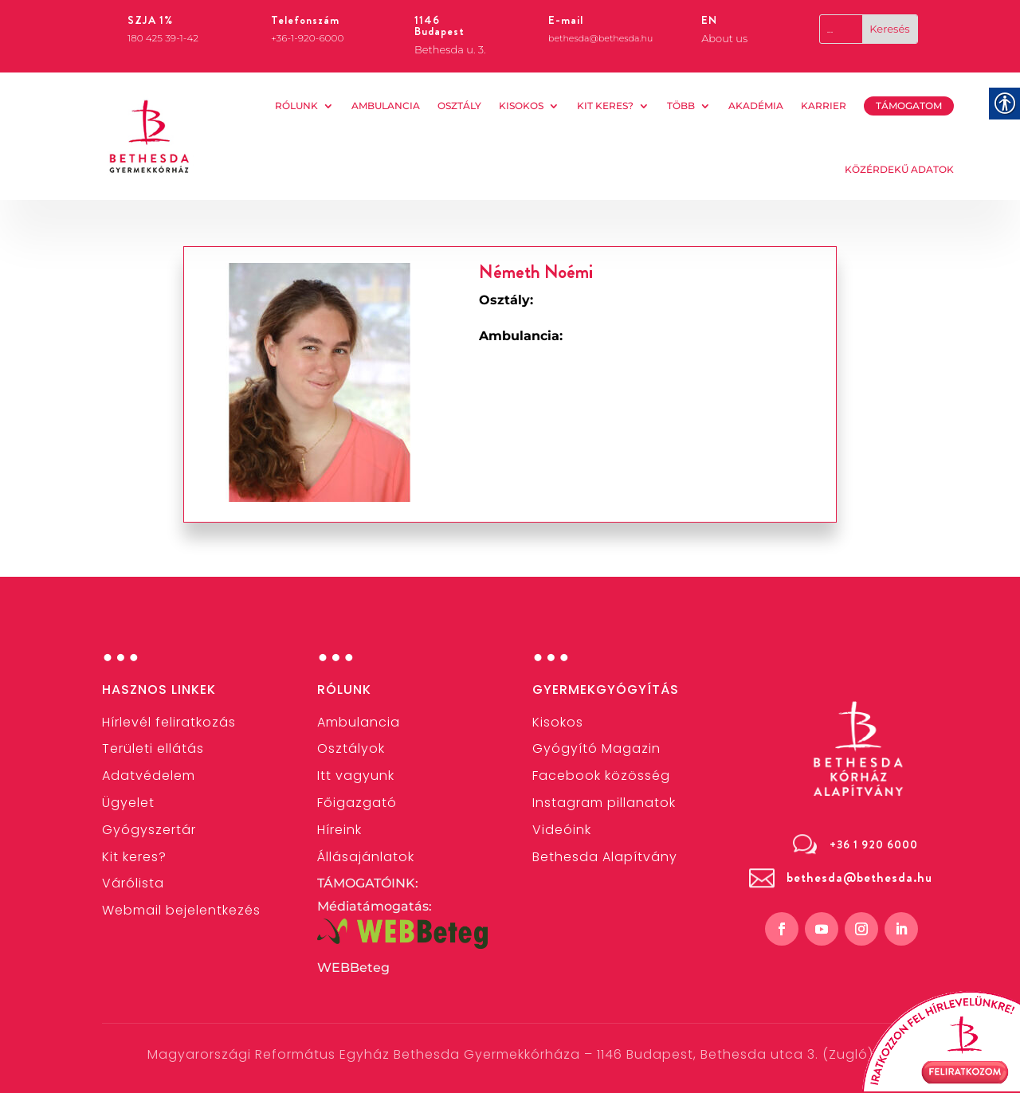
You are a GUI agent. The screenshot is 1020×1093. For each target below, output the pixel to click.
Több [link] (681, 106)
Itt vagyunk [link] (355, 775)
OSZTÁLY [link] (459, 106)
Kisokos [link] (521, 106)
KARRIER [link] (823, 106)
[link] (150, 136)
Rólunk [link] (296, 106)
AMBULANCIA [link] (385, 106)
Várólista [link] (133, 883)
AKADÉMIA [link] (755, 106)
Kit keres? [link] (605, 106)
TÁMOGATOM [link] (909, 106)
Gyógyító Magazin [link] (596, 748)
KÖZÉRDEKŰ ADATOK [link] (899, 169)
